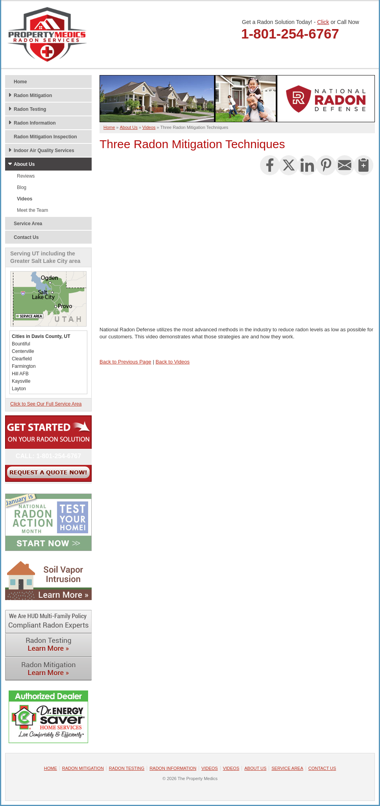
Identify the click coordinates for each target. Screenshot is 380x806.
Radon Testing (30, 109)
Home (20, 81)
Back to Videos (173, 362)
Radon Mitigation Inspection (45, 137)
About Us (24, 164)
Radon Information (35, 123)
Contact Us (26, 237)
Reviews (26, 176)
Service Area (28, 223)
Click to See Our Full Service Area (45, 404)
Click (323, 22)
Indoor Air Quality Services (44, 150)
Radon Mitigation (33, 95)
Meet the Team (32, 210)
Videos (24, 199)
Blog (21, 187)
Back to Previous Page (125, 362)
